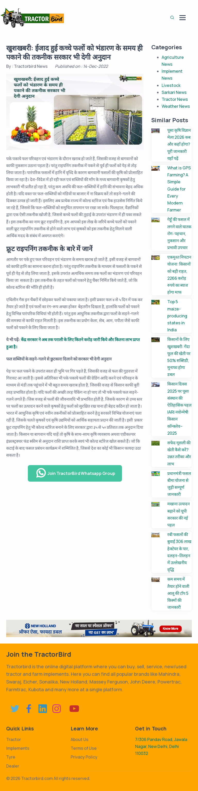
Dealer (12, 766)
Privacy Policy (84, 757)
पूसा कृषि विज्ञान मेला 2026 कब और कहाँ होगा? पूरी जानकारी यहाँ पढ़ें (179, 144)
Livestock (171, 85)
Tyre (10, 757)
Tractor (13, 739)
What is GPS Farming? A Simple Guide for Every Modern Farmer (179, 189)
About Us (79, 739)
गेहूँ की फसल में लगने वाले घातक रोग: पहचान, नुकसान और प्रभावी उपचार (179, 233)
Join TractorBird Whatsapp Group (75, 473)
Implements (17, 748)
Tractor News (175, 99)
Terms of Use (84, 748)
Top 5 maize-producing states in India (177, 316)
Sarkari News (174, 92)
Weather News (176, 106)
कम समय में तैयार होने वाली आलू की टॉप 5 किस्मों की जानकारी (178, 593)
